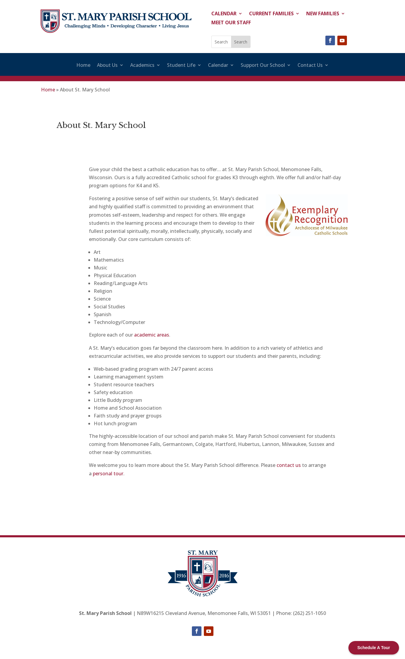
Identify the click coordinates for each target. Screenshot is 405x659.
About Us (107, 65)
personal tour (108, 473)
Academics (142, 65)
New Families (322, 14)
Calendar (223, 14)
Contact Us (310, 65)
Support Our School (263, 65)
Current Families (271, 14)
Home (83, 65)
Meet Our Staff (231, 23)
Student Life (181, 65)
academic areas (151, 334)
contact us (289, 465)
